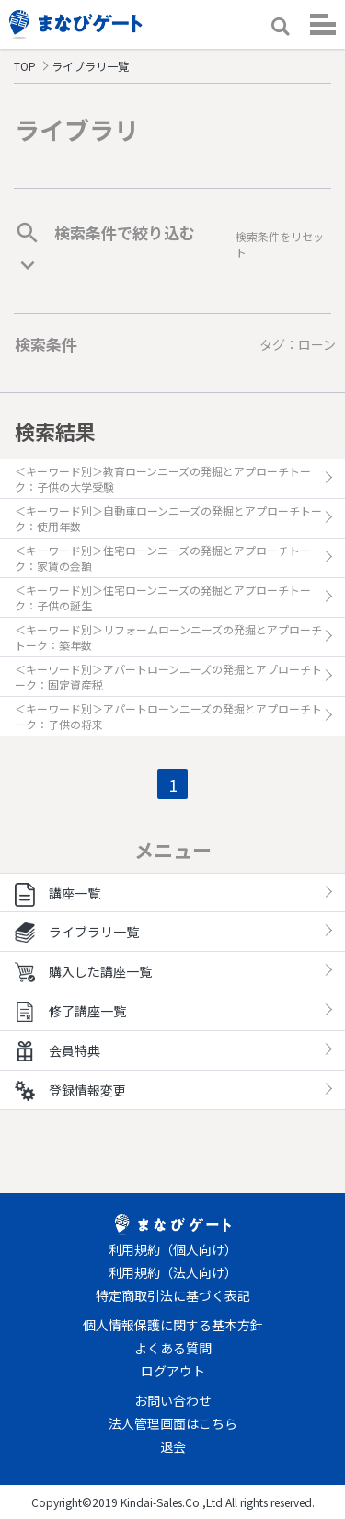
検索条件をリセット (280, 244)
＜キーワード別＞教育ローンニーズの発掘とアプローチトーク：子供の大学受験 (163, 478)
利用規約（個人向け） (173, 1249)
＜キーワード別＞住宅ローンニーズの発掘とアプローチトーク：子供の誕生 (163, 597)
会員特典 (57, 1050)
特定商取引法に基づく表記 (173, 1295)
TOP (25, 66)
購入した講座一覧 (83, 971)
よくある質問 (173, 1348)
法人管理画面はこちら (173, 1423)
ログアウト (173, 1371)
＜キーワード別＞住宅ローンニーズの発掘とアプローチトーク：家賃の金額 (163, 558)
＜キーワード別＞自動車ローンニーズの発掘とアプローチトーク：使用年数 (168, 518)
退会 (173, 1446)
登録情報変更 (70, 1090)
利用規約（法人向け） (173, 1272)
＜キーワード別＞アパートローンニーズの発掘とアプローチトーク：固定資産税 (168, 676)
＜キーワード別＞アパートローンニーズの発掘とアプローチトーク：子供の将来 (168, 716)
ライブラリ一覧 (77, 932)
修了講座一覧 (70, 1011)
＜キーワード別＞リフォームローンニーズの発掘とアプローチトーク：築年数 (168, 637)
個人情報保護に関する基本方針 (173, 1325)
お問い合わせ (173, 1400)
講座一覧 (57, 893)
